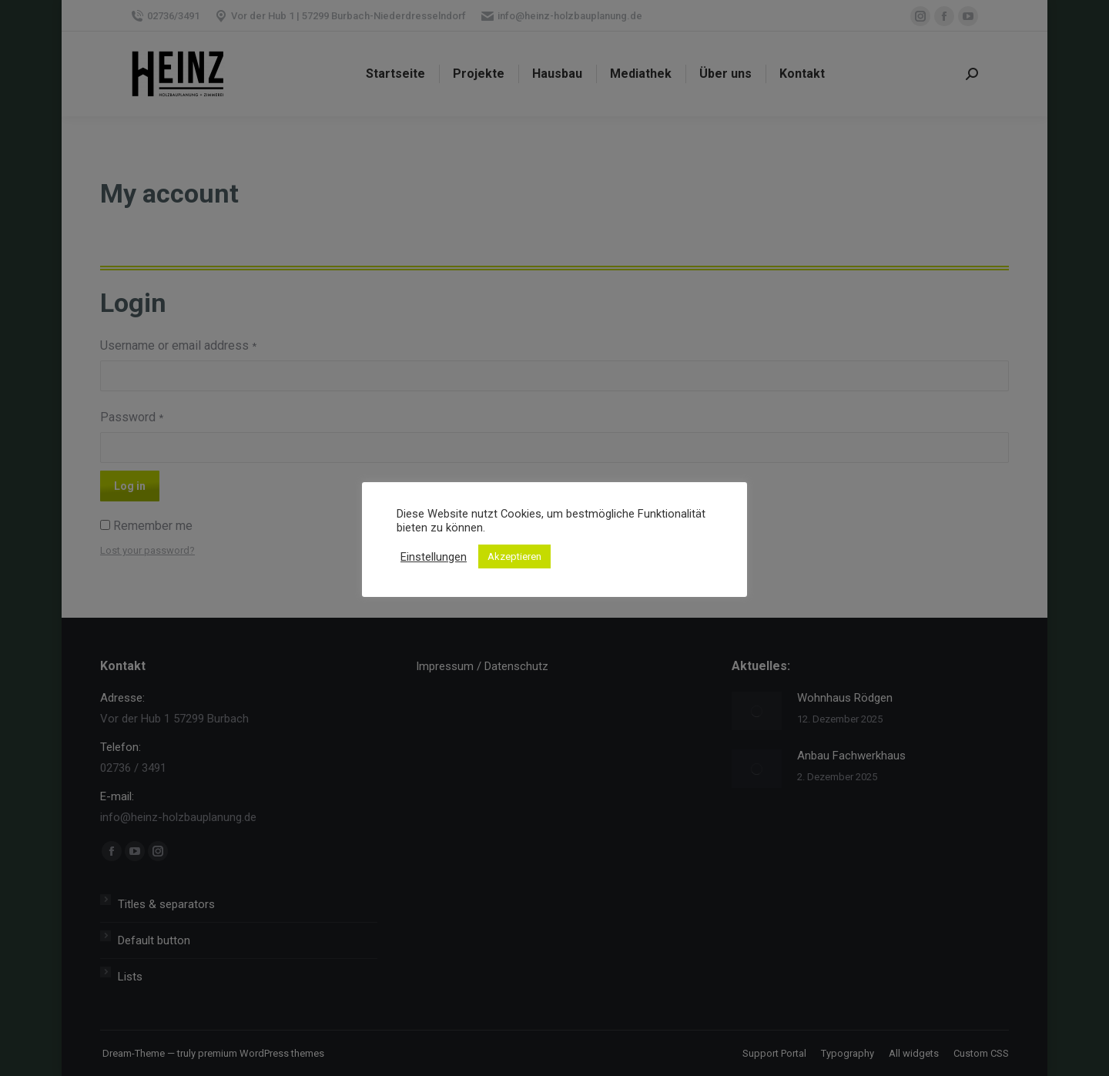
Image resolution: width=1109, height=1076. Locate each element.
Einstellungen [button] (433, 557)
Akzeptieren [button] (514, 556)
